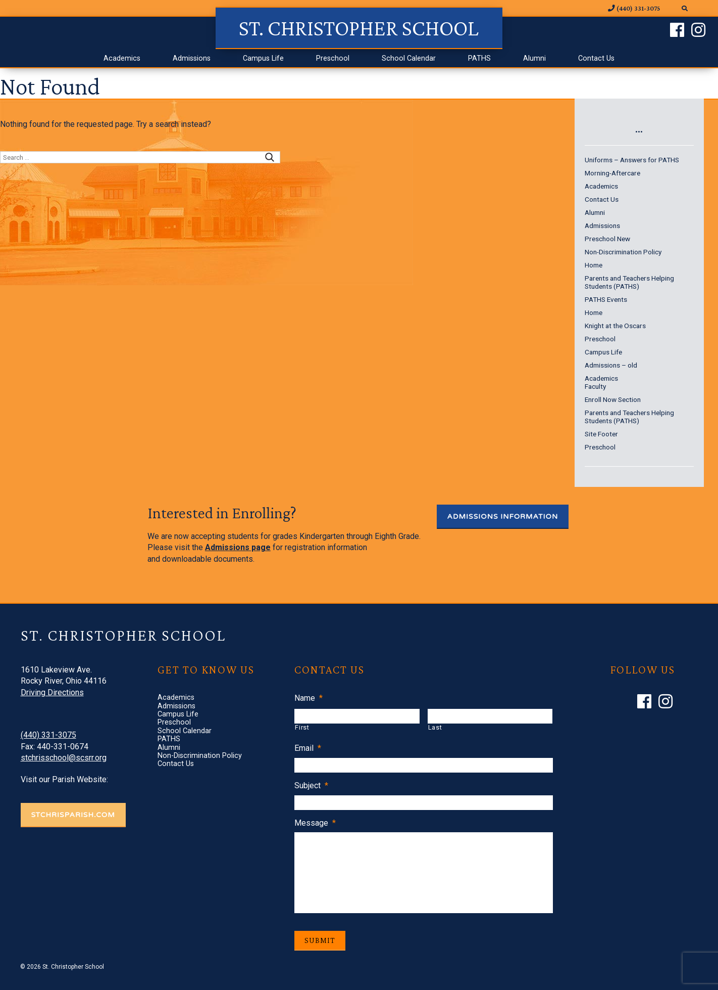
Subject (311, 785)
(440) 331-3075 (48, 735)
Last (435, 727)
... (639, 128)
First (302, 727)
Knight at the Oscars (615, 326)
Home (593, 265)
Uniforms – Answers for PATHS (632, 160)
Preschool (332, 58)
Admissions (192, 58)
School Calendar (409, 58)
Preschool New (607, 239)
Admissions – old (611, 365)
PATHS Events (606, 299)
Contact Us (596, 58)
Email (307, 748)
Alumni (534, 58)
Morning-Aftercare (612, 173)
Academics (122, 58)
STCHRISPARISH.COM (73, 815)
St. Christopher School (359, 28)
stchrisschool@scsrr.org (64, 757)
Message (315, 823)
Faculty (595, 386)
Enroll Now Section (613, 399)
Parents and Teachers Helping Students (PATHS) (629, 282)
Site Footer (601, 434)
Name (308, 698)
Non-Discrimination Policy (623, 252)
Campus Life (263, 58)
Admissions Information (502, 516)
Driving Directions (52, 692)
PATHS (479, 58)
